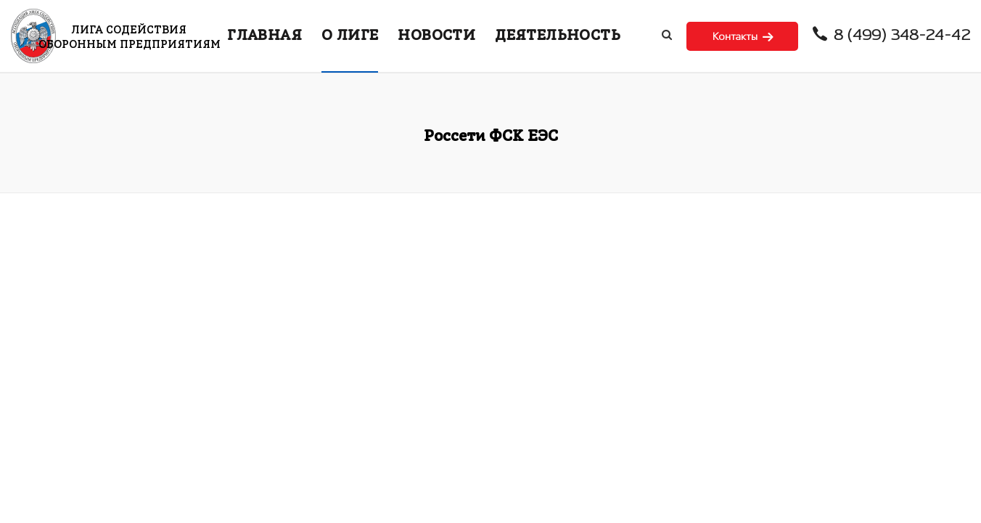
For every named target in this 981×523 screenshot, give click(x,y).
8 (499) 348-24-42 (891, 36)
